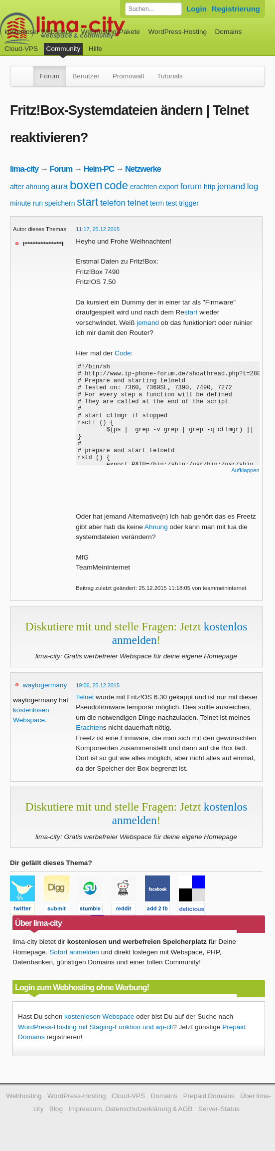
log (253, 186)
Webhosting (24, 1096)
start (87, 202)
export (168, 187)
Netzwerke (143, 168)
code (116, 185)
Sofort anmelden (74, 952)
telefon (113, 203)
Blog (56, 1109)
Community (63, 48)
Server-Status (219, 1109)
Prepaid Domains (208, 1096)
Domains (228, 31)
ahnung (37, 187)
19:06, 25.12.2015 (98, 685)
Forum (49, 76)
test (171, 203)
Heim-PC (99, 168)
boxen (86, 185)
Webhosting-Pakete (110, 31)
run (38, 203)
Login (196, 8)
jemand (231, 186)
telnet (138, 203)
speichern (60, 203)
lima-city (24, 168)
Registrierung (236, 8)
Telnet (85, 697)
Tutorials (170, 76)
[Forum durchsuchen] (153, 8)
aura (59, 186)
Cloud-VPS (21, 48)
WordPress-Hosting (177, 31)
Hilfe (95, 48)
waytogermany (45, 685)
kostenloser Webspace (38, 31)
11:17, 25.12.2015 (98, 229)
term (157, 203)
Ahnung (156, 527)
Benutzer (85, 76)
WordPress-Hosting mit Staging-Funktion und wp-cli (95, 1027)
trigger (189, 203)
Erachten (89, 727)
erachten (143, 187)
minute (20, 203)
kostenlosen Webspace (99, 1016)
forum (191, 186)
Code (123, 353)
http (209, 187)
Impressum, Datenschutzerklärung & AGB (130, 1109)
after (17, 187)
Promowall (128, 76)
